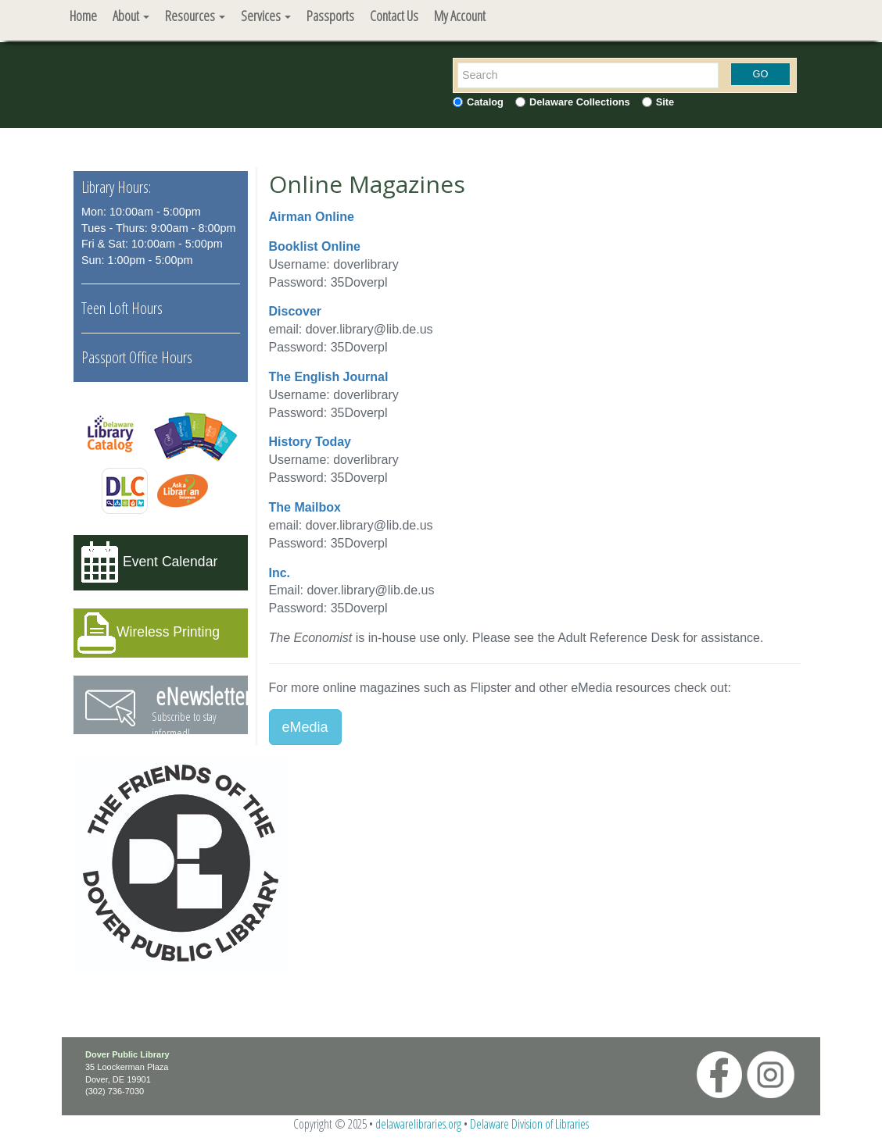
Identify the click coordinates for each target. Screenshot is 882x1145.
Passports (330, 15)
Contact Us (394, 15)
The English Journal (329, 376)
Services (266, 15)
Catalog (485, 102)
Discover (295, 311)
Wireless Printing (168, 632)
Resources (195, 15)
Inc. (280, 573)
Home (83, 15)
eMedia (305, 727)
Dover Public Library (127, 1054)
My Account (460, 15)
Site (665, 102)
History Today (310, 441)
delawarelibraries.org (418, 1124)
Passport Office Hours (136, 357)
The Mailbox (305, 507)
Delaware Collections (579, 102)
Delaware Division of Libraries (529, 1124)
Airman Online (311, 216)
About (131, 15)
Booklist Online (314, 246)
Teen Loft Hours (122, 308)
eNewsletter (203, 696)
